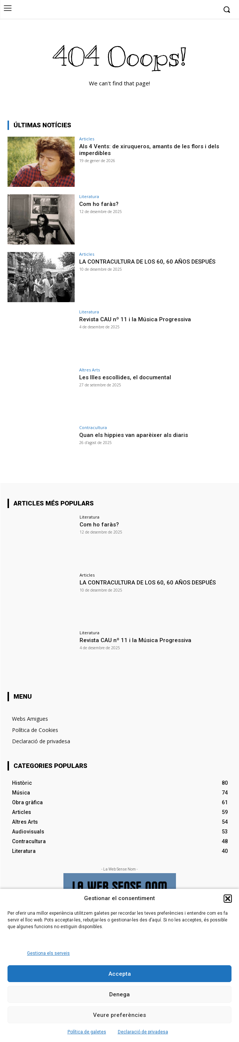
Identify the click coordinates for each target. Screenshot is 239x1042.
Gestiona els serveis (48, 953)
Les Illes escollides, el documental (125, 377)
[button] (227, 898)
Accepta (119, 973)
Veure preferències (119, 1015)
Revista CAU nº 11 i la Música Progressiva (135, 319)
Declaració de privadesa (143, 1032)
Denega (119, 994)
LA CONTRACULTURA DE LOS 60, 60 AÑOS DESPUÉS (147, 261)
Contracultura (93, 427)
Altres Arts (89, 370)
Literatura (89, 196)
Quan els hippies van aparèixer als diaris (133, 435)
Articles (86, 139)
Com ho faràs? (99, 204)
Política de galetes (87, 1032)
